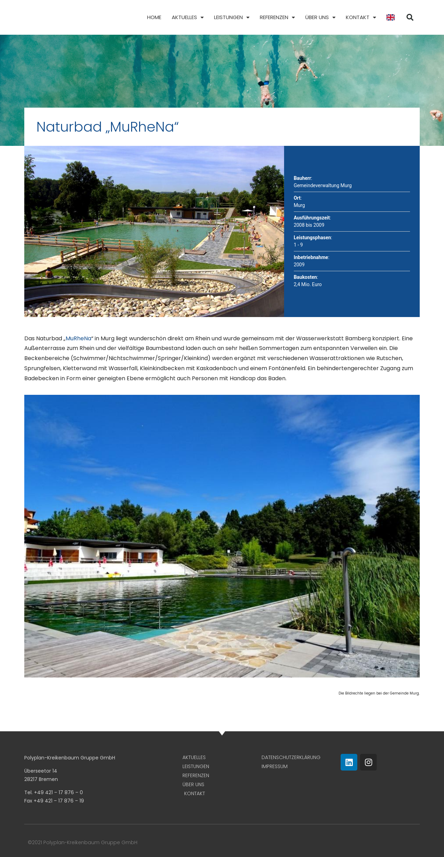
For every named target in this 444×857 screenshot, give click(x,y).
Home (154, 17)
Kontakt (361, 17)
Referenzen (277, 17)
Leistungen (231, 17)
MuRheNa (78, 338)
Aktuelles (188, 17)
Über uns (320, 17)
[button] (410, 17)
